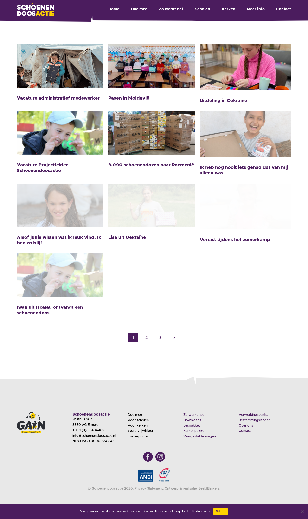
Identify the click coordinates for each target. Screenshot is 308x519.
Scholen (202, 9)
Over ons (246, 425)
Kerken (228, 9)
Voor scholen (138, 420)
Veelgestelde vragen (199, 436)
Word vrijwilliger (140, 431)
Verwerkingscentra (253, 415)
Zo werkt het (171, 9)
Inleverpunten (138, 436)
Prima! (220, 511)
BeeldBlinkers (208, 488)
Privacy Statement (149, 488)
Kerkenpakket (194, 431)
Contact (283, 9)
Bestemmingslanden (254, 420)
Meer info (256, 9)
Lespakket (191, 425)
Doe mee (139, 9)
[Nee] (302, 511)
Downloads (192, 420)
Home (113, 9)
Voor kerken (138, 425)
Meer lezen (203, 511)
